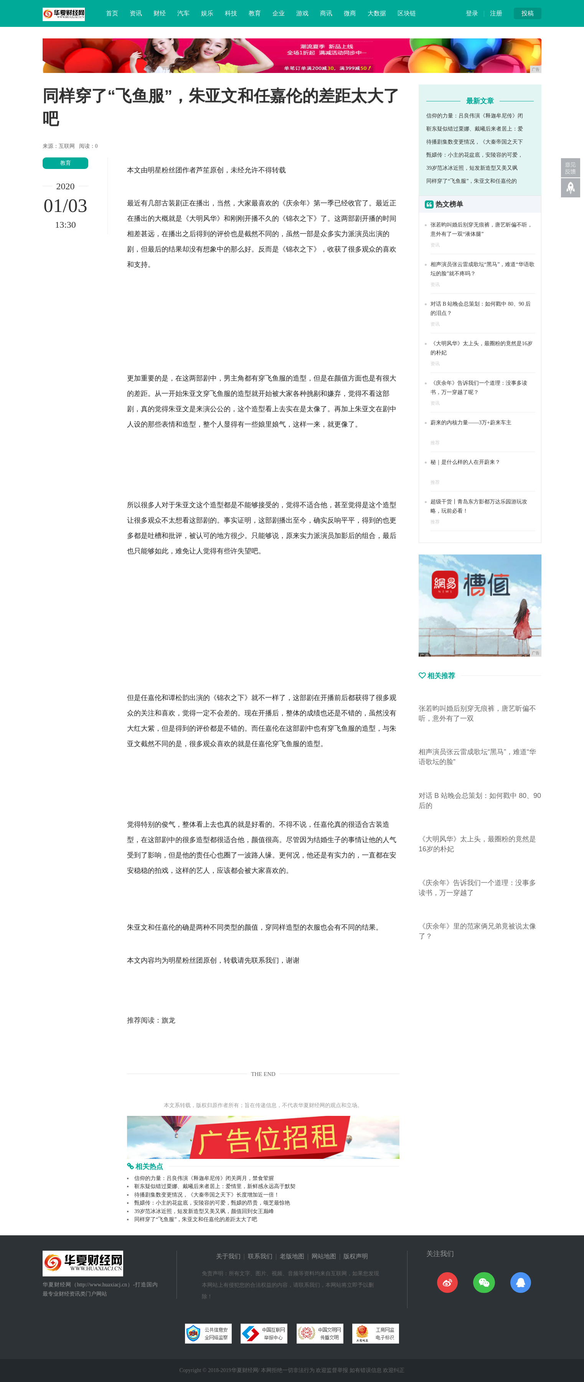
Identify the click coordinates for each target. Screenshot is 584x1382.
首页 (112, 13)
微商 (350, 13)
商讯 (326, 13)
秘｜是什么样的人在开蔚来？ (465, 462)
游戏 (302, 13)
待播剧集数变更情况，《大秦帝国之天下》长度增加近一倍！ (206, 1195)
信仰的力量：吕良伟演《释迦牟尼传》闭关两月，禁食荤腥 (204, 1178)
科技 (231, 13)
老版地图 (292, 1256)
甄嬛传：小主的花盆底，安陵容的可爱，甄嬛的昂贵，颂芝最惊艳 (212, 1203)
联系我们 (260, 1256)
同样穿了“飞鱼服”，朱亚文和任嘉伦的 (471, 181)
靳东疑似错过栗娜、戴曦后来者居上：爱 (474, 129)
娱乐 (207, 13)
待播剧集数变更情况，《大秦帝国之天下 (474, 142)
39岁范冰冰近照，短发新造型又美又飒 (472, 168)
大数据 (377, 13)
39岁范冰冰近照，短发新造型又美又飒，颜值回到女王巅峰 (204, 1211)
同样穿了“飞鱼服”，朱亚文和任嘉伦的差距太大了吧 (195, 1219)
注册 (496, 13)
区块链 (407, 13)
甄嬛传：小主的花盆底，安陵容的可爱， (474, 155)
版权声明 (355, 1256)
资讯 (136, 13)
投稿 (527, 13)
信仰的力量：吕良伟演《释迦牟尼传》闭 (474, 116)
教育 (255, 13)
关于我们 (228, 1256)
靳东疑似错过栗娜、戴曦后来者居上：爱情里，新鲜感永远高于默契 (214, 1186)
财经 (159, 13)
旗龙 (168, 1020)
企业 (278, 13)
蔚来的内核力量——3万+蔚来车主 (471, 422)
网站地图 (324, 1256)
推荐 (435, 442)
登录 (472, 13)
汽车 (183, 13)
